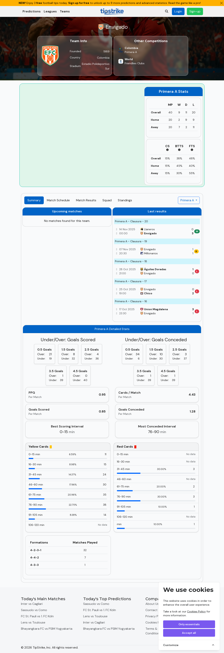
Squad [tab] (107, 200)
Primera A (187, 200)
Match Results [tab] (86, 200)
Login (178, 11)
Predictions (32, 11)
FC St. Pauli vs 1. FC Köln (37, 616)
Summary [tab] (34, 200)
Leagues (50, 11)
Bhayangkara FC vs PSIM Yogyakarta (46, 629)
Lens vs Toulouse (33, 622)
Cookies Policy (196, 611)
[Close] (221, 3)
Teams (65, 11)
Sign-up (194, 11)
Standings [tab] (125, 200)
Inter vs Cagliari (32, 604)
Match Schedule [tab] (58, 200)
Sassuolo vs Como (34, 610)
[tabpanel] (112, 393)
